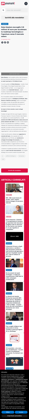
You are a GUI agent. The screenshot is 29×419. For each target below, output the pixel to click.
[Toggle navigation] (26, 3)
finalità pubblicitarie (5, 391)
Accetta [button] (21, 412)
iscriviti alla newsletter (14, 18)
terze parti (25, 382)
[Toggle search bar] (3, 10)
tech (3, 145)
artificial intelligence (11, 142)
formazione (21, 142)
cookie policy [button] (24, 381)
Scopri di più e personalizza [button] (14, 415)
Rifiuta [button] (8, 412)
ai (2, 142)
